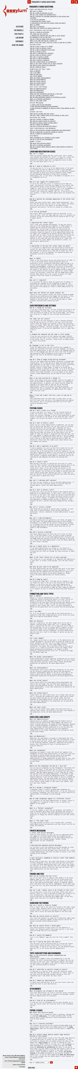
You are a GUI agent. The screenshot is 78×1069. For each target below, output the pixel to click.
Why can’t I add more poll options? (42, 53)
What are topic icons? (37, 84)
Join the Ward (17, 45)
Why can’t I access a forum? (39, 56)
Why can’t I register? (37, 26)
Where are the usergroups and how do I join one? (46, 93)
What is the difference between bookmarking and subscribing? (50, 130)
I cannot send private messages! (40, 104)
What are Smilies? (36, 74)
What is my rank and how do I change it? (43, 40)
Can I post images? (36, 76)
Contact (7, 1057)
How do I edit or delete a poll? (40, 55)
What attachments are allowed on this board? (45, 137)
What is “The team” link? (38, 100)
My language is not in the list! (40, 37)
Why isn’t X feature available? (40, 145)
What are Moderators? (37, 90)
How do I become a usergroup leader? (42, 95)
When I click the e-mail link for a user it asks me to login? (50, 42)
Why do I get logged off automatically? (43, 14)
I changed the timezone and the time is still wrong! (47, 35)
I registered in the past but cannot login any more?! (48, 23)
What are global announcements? (40, 78)
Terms (12, 1055)
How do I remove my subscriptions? (41, 133)
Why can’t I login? (36, 11)
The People (18, 34)
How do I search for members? (39, 124)
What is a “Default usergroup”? (40, 99)
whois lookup (43, 1042)
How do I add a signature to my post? (42, 50)
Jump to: (32, 1062)
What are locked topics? (38, 83)
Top (31, 163)
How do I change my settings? (39, 32)
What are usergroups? (37, 92)
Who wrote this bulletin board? (40, 143)
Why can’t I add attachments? (39, 58)
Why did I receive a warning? (39, 60)
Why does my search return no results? (43, 121)
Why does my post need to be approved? (43, 65)
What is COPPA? (35, 24)
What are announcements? (38, 79)
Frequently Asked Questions (43, 2)
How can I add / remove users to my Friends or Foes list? (49, 115)
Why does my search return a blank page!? (44, 122)
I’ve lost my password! (37, 19)
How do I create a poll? (38, 51)
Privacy (8, 1055)
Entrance (19, 41)
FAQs (16, 1055)
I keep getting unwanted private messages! (44, 106)
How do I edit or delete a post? (40, 48)
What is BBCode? (35, 71)
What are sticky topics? (38, 81)
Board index (31, 1068)
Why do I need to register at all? (41, 13)
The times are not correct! (39, 34)
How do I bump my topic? (38, 67)
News (18, 1055)
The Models (18, 30)
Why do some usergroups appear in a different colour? (48, 97)
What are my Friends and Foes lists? (42, 113)
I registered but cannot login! (40, 21)
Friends (10, 1057)
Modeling (22, 1055)
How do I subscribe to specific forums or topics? (46, 132)
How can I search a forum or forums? (42, 119)
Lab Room (19, 38)
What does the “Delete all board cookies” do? (45, 28)
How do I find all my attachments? (41, 139)
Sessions (19, 27)
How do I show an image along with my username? (46, 39)
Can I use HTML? (35, 72)
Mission (4, 1055)
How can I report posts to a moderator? (43, 61)
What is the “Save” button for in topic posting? (46, 63)
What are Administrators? (38, 88)
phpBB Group (43, 1016)
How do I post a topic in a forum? (41, 46)
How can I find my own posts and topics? (43, 126)
